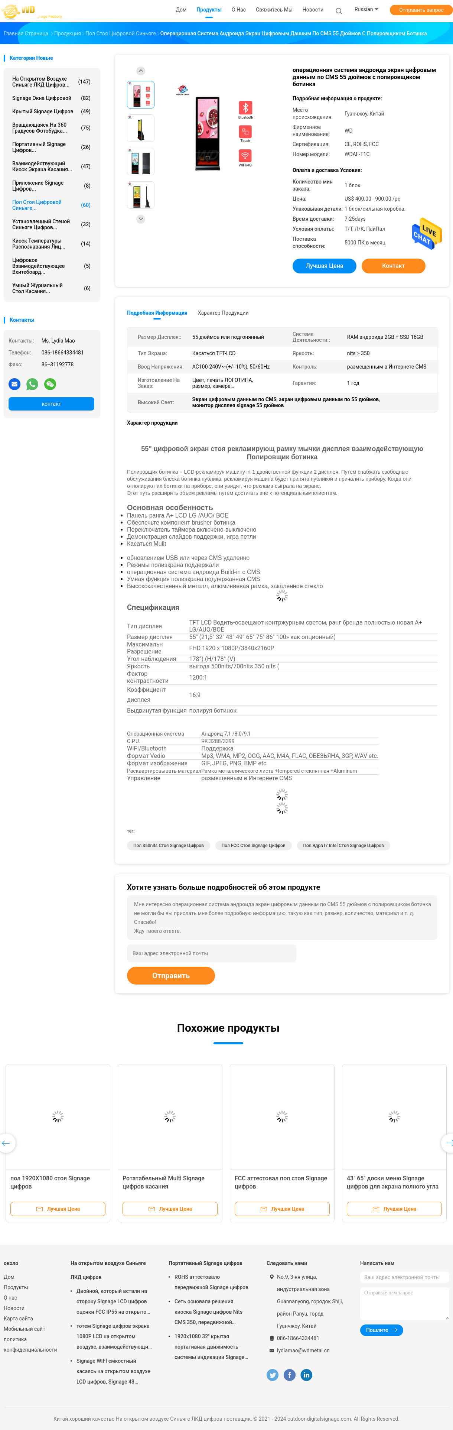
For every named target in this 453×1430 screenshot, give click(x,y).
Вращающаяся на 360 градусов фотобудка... (51, 128)
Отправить (171, 975)
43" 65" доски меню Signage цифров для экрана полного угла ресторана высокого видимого (393, 1186)
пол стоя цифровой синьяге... (51, 205)
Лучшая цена (324, 265)
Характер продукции (223, 313)
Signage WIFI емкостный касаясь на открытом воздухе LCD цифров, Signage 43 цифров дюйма (113, 1372)
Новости (14, 1308)
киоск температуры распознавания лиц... (51, 244)
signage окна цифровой (51, 98)
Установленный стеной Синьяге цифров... (51, 224)
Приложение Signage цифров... (51, 186)
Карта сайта (18, 1319)
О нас (10, 1298)
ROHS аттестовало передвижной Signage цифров (211, 1282)
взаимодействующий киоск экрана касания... (51, 166)
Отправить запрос (421, 10)
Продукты (16, 1287)
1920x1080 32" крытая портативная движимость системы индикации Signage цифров (209, 1347)
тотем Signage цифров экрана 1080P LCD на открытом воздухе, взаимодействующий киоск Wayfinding (113, 1337)
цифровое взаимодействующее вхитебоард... (51, 266)
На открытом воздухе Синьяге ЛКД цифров (108, 1270)
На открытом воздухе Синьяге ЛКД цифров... (51, 82)
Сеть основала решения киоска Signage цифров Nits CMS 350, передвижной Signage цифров (208, 1312)
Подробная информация (157, 313)
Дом (9, 1277)
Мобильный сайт (24, 1329)
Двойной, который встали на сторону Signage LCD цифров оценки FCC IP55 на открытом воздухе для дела (113, 1302)
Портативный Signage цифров (205, 1263)
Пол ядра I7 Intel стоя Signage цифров (343, 845)
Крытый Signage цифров (51, 111)
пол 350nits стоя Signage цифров (168, 845)
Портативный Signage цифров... (51, 147)
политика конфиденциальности (30, 1344)
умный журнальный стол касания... (51, 288)
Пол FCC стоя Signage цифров (254, 845)
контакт (51, 404)
